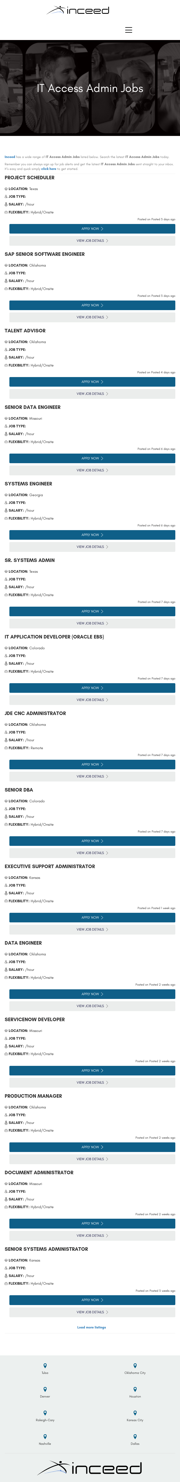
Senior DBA (19, 790)
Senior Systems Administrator (46, 1249)
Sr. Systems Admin (30, 560)
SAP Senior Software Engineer (45, 254)
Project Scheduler (29, 177)
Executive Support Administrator (50, 866)
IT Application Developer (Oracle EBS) (54, 637)
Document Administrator (39, 1172)
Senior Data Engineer (32, 407)
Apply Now (92, 229)
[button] (129, 30)
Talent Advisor (25, 330)
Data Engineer (23, 943)
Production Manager (33, 1096)
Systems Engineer (28, 484)
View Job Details (92, 240)
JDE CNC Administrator (35, 713)
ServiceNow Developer (35, 1019)
